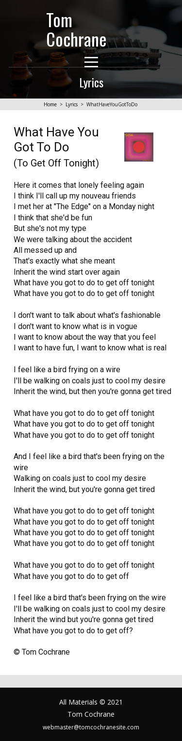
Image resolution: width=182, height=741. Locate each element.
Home (50, 104)
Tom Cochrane (76, 28)
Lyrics (72, 104)
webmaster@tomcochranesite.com (91, 727)
